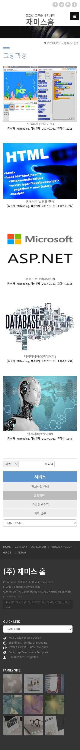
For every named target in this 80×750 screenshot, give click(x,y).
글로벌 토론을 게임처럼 (40, 19)
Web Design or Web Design (22, 638)
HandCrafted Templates (20, 657)
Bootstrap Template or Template (25, 652)
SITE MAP (20, 552)
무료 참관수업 (40, 504)
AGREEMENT (38, 547)
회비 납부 (40, 513)
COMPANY (21, 547)
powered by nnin (12, 596)
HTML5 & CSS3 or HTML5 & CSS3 (25, 647)
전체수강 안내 (40, 486)
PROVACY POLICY (61, 547)
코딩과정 (39, 495)
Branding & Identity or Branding (25, 643)
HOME (7, 547)
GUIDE (7, 552)
